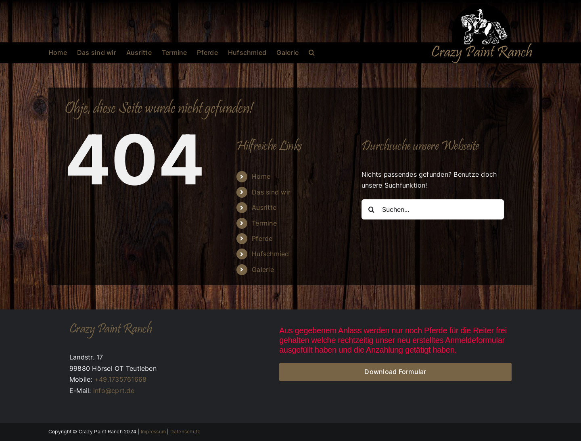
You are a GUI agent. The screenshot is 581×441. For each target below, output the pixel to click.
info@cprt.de (113, 391)
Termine (264, 223)
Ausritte (264, 207)
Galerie (263, 269)
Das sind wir (271, 192)
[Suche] (372, 209)
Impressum (153, 431)
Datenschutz (185, 431)
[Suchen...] (433, 209)
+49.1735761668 (120, 379)
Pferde (262, 238)
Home (261, 176)
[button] (312, 52)
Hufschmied (270, 254)
